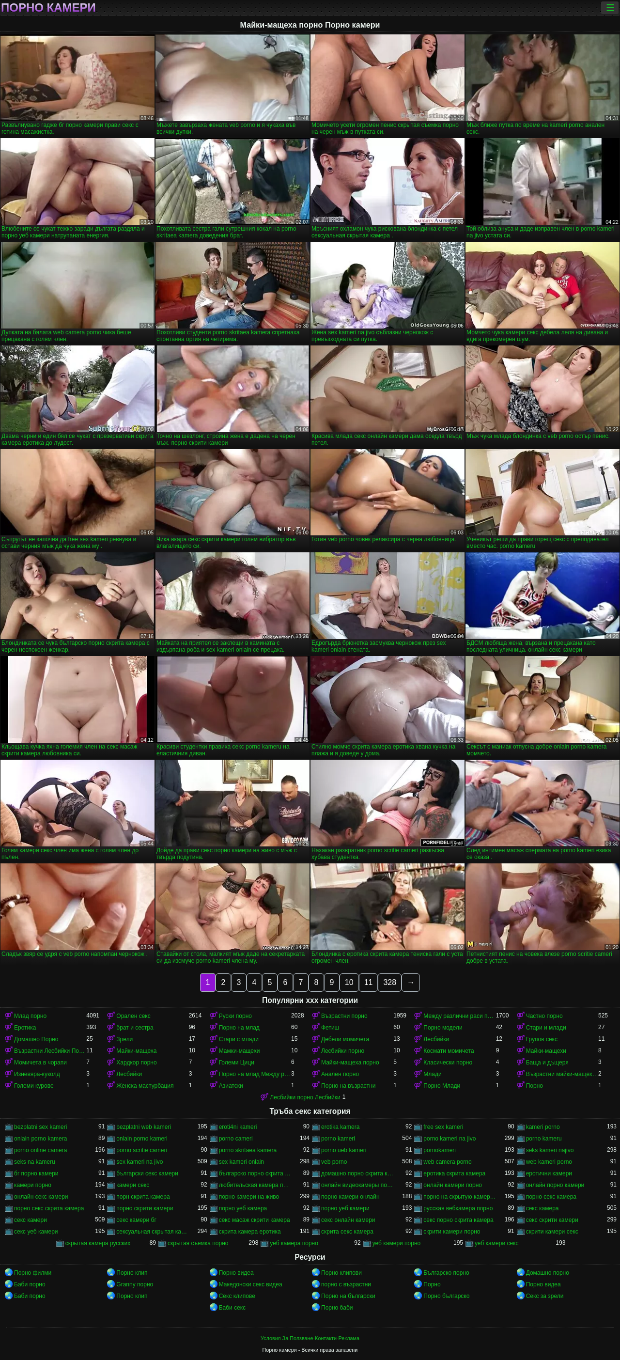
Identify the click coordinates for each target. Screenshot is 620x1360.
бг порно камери (36, 1173)
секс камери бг (136, 1220)
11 (368, 982)
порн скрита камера (143, 1196)
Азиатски (231, 1085)
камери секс (132, 1185)
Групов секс (542, 1039)
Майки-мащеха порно (350, 1062)
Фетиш (330, 1027)
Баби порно (30, 1284)
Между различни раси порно (459, 1016)
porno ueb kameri (343, 1150)
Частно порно (544, 1016)
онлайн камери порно (452, 1185)
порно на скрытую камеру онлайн (459, 1196)
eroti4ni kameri (238, 1127)
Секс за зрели (545, 1296)
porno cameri (236, 1138)
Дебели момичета (345, 1039)
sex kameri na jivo (139, 1161)
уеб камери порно (396, 1243)
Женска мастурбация (144, 1085)
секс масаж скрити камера (254, 1220)
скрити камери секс (552, 1231)
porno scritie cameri (141, 1150)
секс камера (542, 1208)
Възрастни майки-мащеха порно (562, 1074)
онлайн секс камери (41, 1196)
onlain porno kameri (141, 1138)
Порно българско (446, 1296)
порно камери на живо (249, 1196)
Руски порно (235, 1016)
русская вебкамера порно (458, 1208)
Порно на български (348, 1296)
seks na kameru (34, 1161)
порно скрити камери (144, 1208)
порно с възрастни (346, 1284)
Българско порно (446, 1272)
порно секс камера (551, 1196)
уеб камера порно (294, 1243)
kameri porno (543, 1127)
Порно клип (131, 1272)
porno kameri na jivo (449, 1138)
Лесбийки (436, 1039)
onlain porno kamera (40, 1138)
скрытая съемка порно (198, 1243)
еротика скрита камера (454, 1173)
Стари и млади (546, 1027)
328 (389, 982)
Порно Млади (441, 1085)
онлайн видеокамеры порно (357, 1185)
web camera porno (447, 1161)
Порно (534, 1085)
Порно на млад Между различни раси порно (255, 1074)
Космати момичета (448, 1050)
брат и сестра (134, 1027)
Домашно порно (547, 1272)
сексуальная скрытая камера (152, 1231)
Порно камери (48, 7)
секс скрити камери (552, 1220)
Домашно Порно (36, 1039)
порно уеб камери (345, 1208)
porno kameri (338, 1138)
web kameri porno (549, 1161)
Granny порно (134, 1284)
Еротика (25, 1027)
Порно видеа (236, 1272)
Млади (432, 1074)
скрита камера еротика (250, 1231)
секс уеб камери (36, 1231)
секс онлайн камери (348, 1220)
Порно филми (32, 1272)
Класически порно (447, 1062)
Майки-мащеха (136, 1050)
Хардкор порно (136, 1062)
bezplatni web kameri (143, 1127)
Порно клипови (341, 1272)
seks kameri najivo (550, 1150)
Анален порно (340, 1074)
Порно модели (442, 1027)
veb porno (334, 1161)
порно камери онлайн (350, 1196)
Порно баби (337, 1307)
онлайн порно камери (555, 1185)
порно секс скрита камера (49, 1208)
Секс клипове (237, 1296)
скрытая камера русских (98, 1243)
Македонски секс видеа (250, 1284)
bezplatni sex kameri (40, 1127)
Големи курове (34, 1085)
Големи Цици (236, 1062)
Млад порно (30, 1016)
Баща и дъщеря (547, 1062)
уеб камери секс (497, 1243)
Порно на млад (239, 1027)
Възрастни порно (344, 1016)
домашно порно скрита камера (357, 1173)
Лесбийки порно (342, 1050)
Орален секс (133, 1016)
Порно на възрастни (348, 1085)
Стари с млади (239, 1039)
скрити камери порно (451, 1231)
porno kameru (544, 1138)
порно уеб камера (243, 1208)
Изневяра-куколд (37, 1074)
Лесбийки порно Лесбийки (305, 1097)
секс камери (30, 1220)
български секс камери (147, 1173)
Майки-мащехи (546, 1050)
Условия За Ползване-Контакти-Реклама (310, 1338)
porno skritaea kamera (248, 1150)
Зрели (124, 1039)
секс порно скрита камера (458, 1220)
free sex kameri (443, 1127)
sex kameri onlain (241, 1161)
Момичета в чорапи (40, 1062)
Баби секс (232, 1307)
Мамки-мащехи (239, 1050)
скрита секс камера (347, 1231)
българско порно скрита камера (255, 1173)
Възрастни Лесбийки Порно (50, 1050)
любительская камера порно (255, 1185)
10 (349, 982)
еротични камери (549, 1173)
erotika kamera (340, 1127)
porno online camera (40, 1150)
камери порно (32, 1185)
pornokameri (439, 1150)
